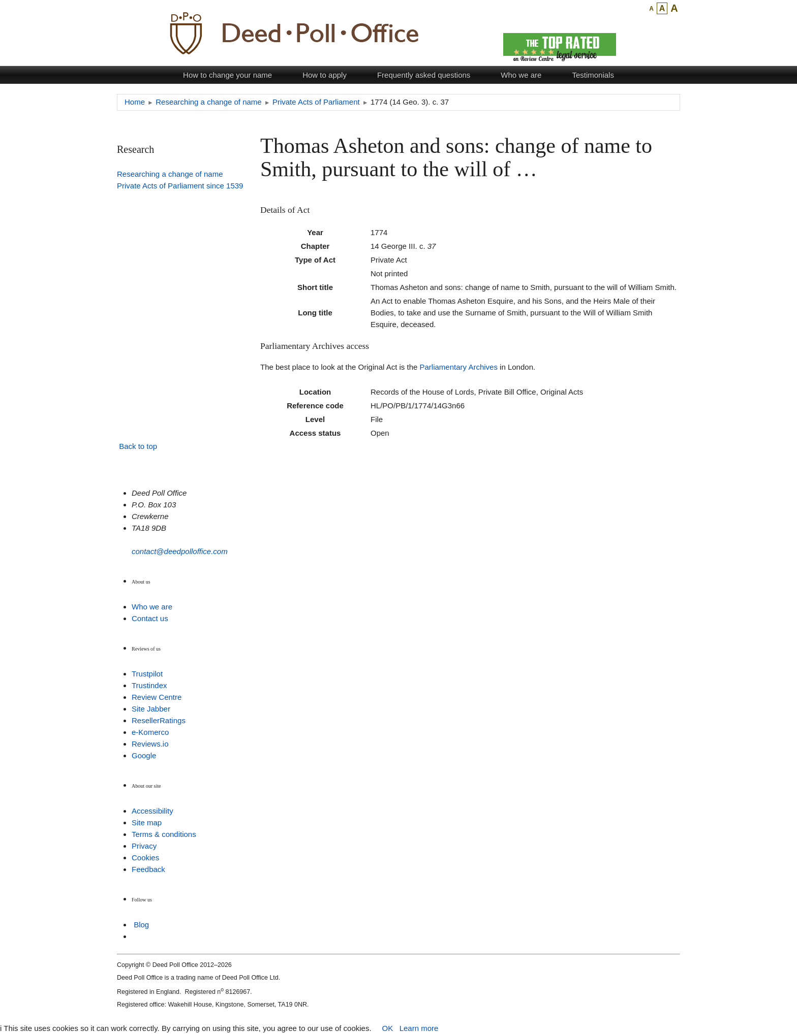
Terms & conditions (164, 834)
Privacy (144, 846)
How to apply (324, 75)
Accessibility (152, 810)
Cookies (145, 857)
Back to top (138, 446)
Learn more (419, 1028)
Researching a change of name (170, 174)
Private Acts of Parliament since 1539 (180, 185)
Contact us (150, 618)
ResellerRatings (159, 720)
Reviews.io (150, 743)
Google (144, 755)
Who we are (521, 75)
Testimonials (593, 75)
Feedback (148, 869)
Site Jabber (151, 708)
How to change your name (227, 75)
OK (387, 1028)
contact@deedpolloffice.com (180, 551)
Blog (141, 924)
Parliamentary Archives (459, 367)
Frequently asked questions (423, 75)
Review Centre (156, 697)
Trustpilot (147, 673)
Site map (147, 822)
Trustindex (149, 685)
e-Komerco (150, 732)
